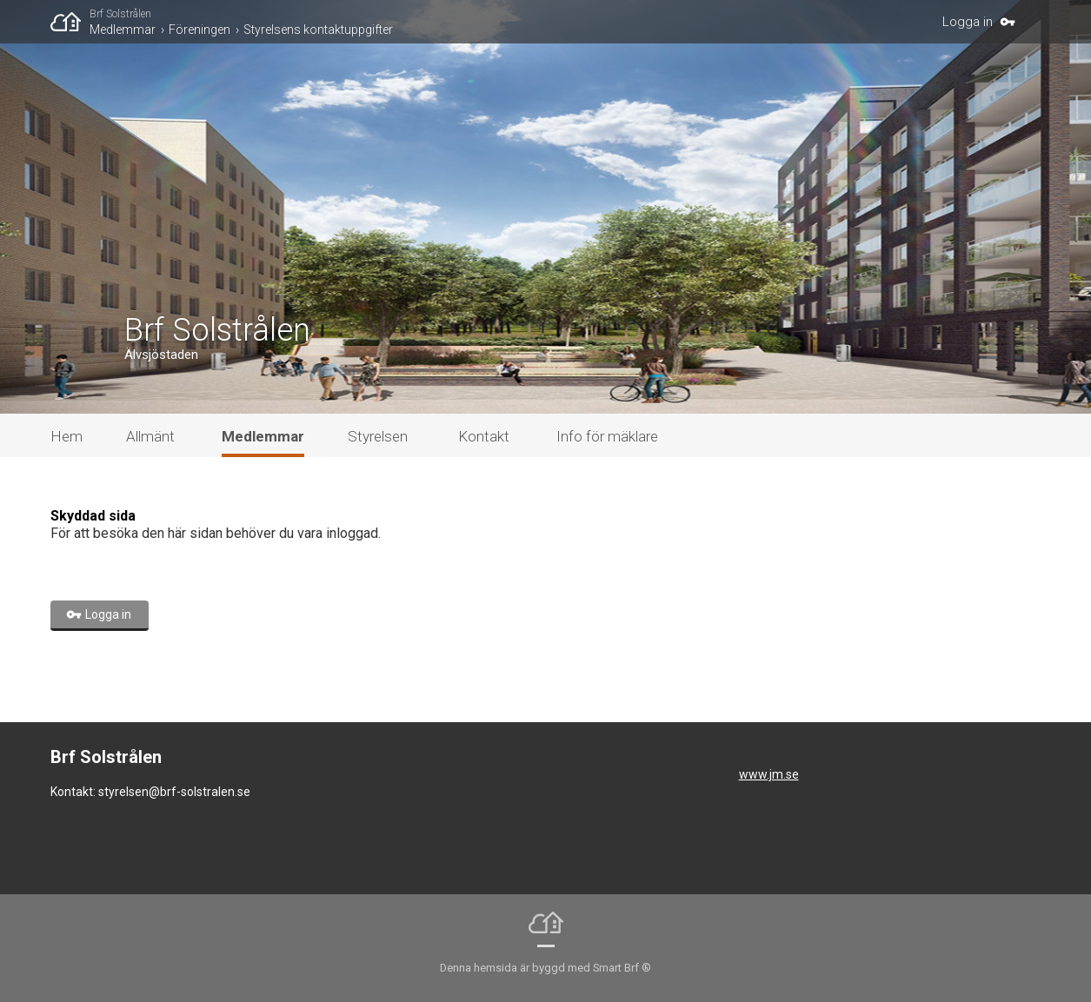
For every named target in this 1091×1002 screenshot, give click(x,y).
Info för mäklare (607, 436)
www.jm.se (769, 774)
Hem (66, 436)
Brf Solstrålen (120, 14)
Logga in (967, 22)
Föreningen (199, 29)
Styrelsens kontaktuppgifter (318, 29)
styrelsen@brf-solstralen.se (174, 792)
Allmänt (150, 436)
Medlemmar (123, 29)
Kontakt (483, 436)
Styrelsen (378, 436)
